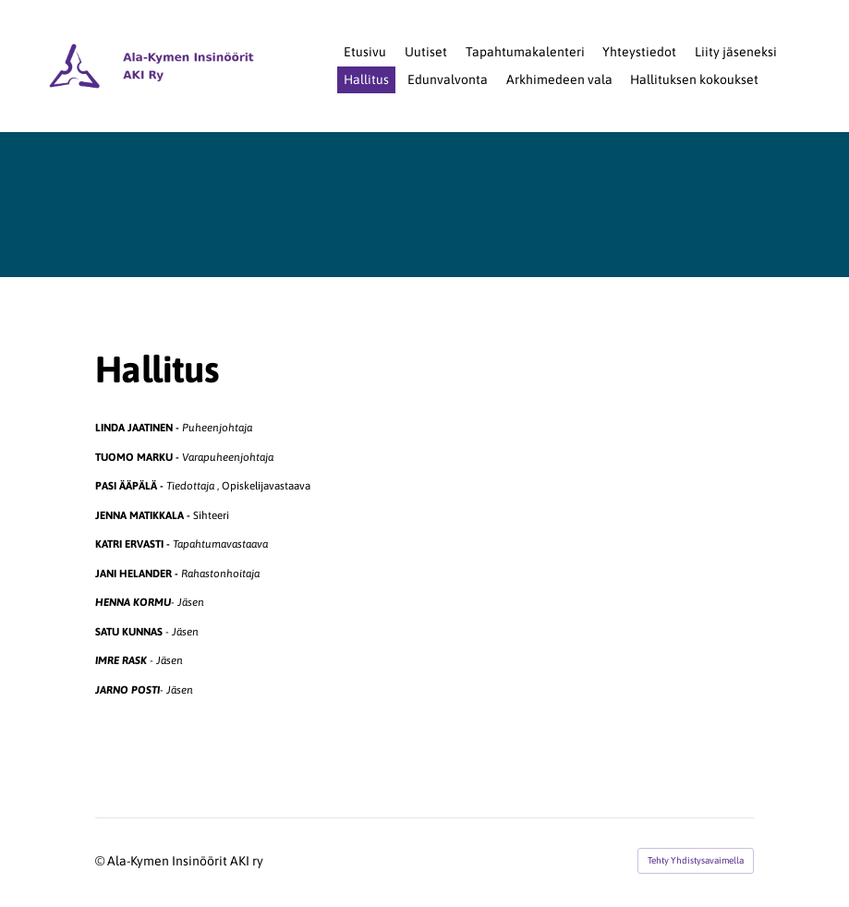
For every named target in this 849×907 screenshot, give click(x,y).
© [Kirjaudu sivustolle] (101, 860)
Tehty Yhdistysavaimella (696, 860)
